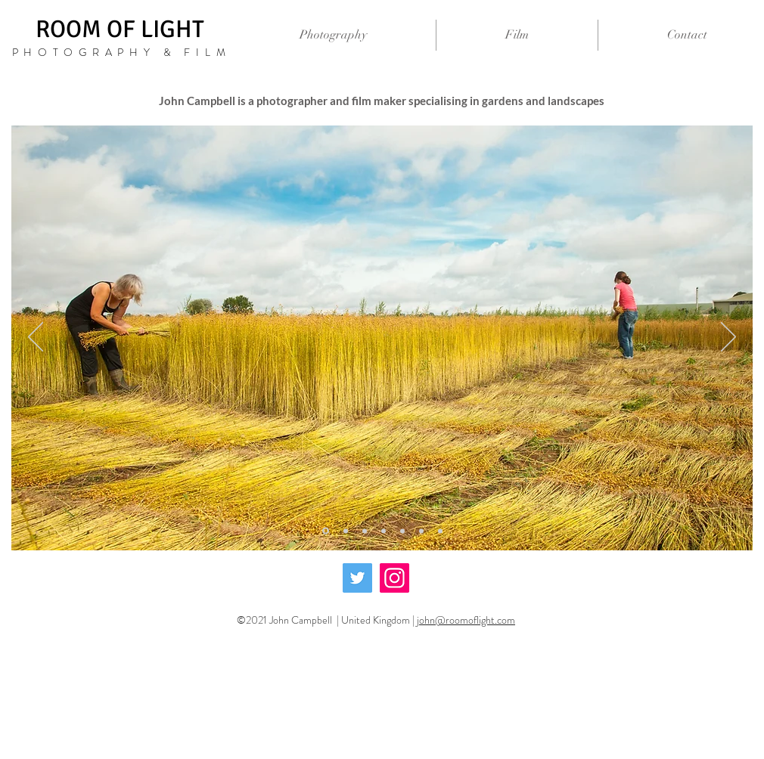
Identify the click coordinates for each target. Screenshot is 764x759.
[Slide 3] (383, 530)
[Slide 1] (345, 530)
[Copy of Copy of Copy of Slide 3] (421, 530)
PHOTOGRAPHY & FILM (121, 52)
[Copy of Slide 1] (325, 531)
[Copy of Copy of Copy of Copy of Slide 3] (440, 530)
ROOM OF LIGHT (123, 29)
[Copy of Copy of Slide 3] (402, 530)
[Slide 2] (364, 530)
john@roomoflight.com (466, 619)
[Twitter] (357, 578)
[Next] (728, 338)
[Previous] (35, 338)
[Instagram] (394, 578)
